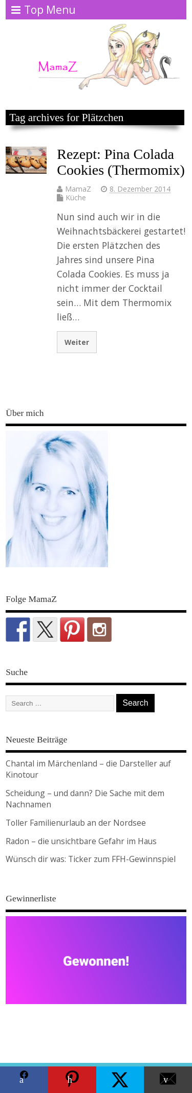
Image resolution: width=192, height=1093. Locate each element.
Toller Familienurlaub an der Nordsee (76, 822)
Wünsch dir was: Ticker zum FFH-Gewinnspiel (91, 859)
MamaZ (78, 189)
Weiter (77, 342)
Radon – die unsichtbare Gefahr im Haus (81, 841)
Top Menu (43, 10)
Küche (76, 197)
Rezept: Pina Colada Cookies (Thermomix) (121, 162)
